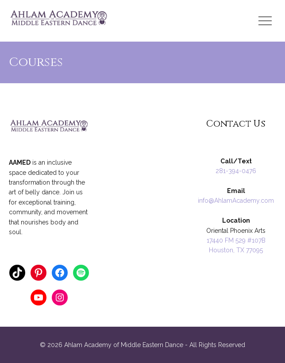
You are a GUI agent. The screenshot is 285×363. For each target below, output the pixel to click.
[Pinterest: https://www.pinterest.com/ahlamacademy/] (38, 273)
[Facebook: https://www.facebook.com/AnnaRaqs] (60, 273)
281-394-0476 (236, 170)
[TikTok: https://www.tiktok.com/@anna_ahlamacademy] (17, 273)
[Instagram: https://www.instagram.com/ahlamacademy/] (60, 297)
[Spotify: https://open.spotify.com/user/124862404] (81, 273)
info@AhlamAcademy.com (236, 200)
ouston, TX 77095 (238, 250)
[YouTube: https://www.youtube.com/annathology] (38, 297)
